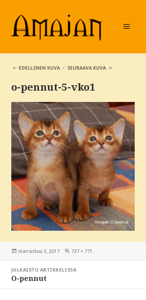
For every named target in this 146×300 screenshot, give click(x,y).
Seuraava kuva (86, 68)
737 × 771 (82, 251)
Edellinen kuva (39, 68)
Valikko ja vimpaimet (127, 34)
